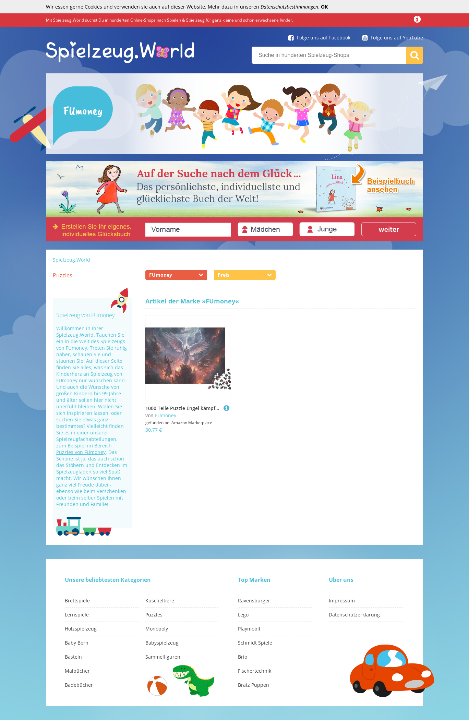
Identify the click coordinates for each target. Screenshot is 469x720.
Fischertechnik (254, 671)
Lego (243, 614)
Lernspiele (77, 614)
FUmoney (165, 415)
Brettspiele (77, 600)
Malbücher (77, 671)
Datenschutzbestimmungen (289, 6)
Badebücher (79, 685)
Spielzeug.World (71, 259)
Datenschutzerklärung (354, 614)
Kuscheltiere (159, 600)
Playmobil (249, 628)
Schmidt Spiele (255, 642)
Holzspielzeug (81, 628)
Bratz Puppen (253, 685)
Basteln (73, 656)
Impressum (342, 600)
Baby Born (76, 642)
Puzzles (62, 275)
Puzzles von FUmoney (81, 452)
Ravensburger (254, 600)
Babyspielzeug (162, 642)
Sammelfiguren (162, 656)
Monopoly (156, 628)
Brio (242, 656)
